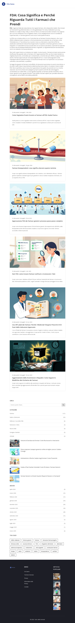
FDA (37, 544)
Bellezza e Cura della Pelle (37, 421)
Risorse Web (37, 429)
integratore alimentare (47, 544)
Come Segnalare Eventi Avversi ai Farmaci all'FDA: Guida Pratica (34, 115)
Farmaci (37, 413)
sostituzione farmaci (52, 547)
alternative (59, 544)
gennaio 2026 (37, 501)
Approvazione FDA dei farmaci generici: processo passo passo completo (37, 221)
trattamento (29, 547)
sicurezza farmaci (27, 544)
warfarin (55, 551)
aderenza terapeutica (16, 547)
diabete (13, 555)
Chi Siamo (26, 571)
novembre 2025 (37, 508)
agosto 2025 (37, 520)
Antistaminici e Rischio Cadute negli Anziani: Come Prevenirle (39, 458)
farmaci (37, 540)
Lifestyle (37, 436)
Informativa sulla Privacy (28, 582)
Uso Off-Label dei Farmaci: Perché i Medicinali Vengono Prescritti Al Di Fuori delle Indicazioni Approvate (37, 326)
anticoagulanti (39, 547)
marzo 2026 (37, 493)
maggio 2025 (37, 527)
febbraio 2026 (37, 497)
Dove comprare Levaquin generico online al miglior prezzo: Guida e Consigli (41, 450)
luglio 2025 (37, 523)
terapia (13, 551)
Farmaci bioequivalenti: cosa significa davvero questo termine (34, 168)
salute (20, 551)
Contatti (26, 587)
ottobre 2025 (37, 512)
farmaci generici (27, 540)
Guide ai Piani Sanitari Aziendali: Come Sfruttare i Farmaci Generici (40, 467)
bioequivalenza (45, 551)
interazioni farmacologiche (50, 540)
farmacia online (15, 544)
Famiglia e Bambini (37, 432)
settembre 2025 (37, 516)
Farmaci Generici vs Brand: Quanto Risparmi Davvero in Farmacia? (40, 476)
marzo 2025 (37, 531)
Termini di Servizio (29, 575)
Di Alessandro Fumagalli (18, 112)
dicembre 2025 (37, 504)
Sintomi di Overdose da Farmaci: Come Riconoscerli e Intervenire (40, 440)
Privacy (26, 578)
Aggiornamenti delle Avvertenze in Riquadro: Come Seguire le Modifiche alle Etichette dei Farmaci (34, 379)
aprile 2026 (37, 489)
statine (35, 551)
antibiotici (27, 551)
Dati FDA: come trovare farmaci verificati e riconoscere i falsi (33, 274)
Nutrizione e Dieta (37, 425)
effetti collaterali (15, 540)
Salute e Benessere (37, 417)
